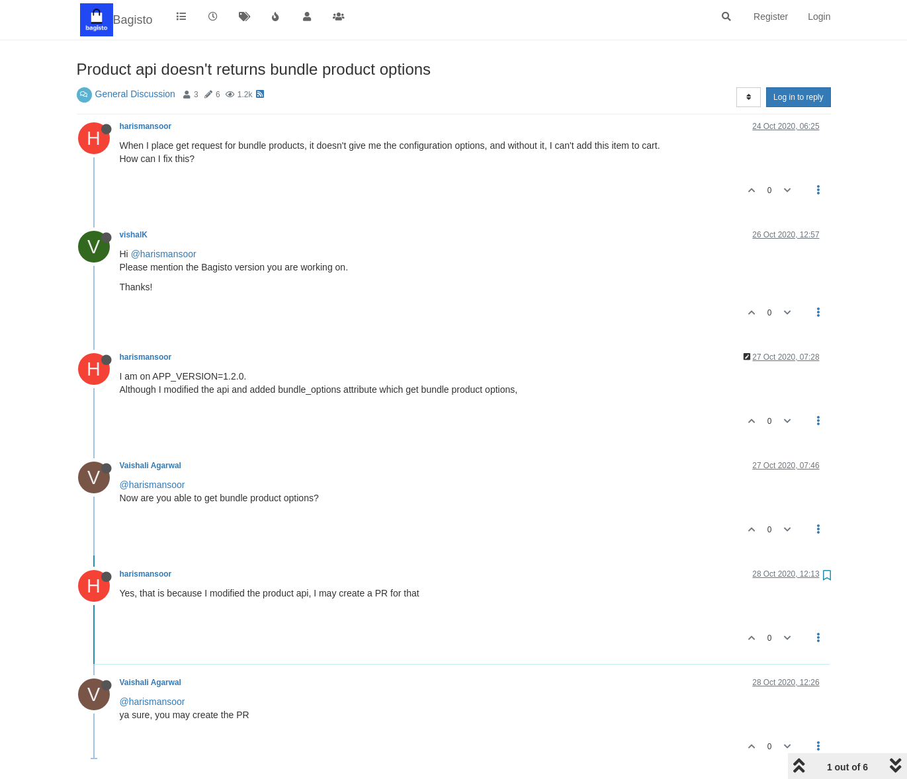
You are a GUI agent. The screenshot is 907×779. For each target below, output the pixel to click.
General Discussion (135, 94)
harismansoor (146, 126)
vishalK (134, 234)
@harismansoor (163, 254)
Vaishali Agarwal (150, 465)
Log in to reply (798, 97)
